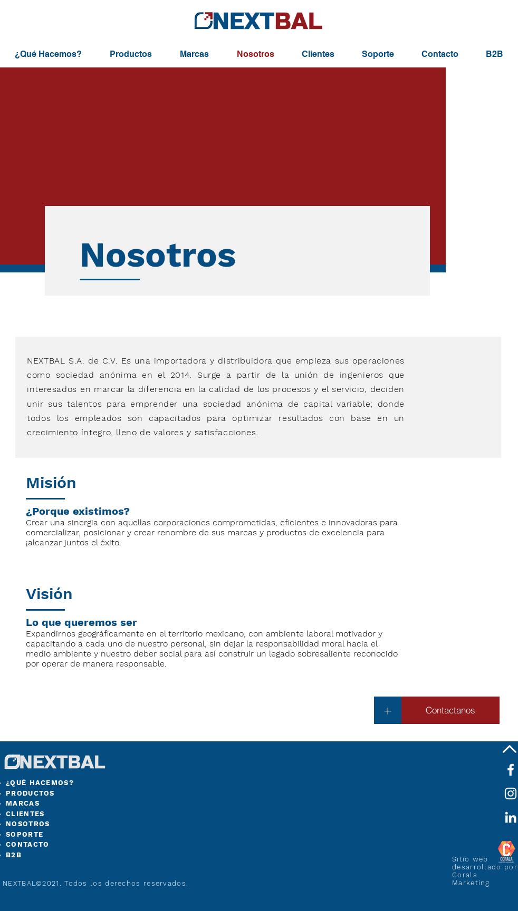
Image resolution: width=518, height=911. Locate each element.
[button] (387, 710)
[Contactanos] (450, 710)
